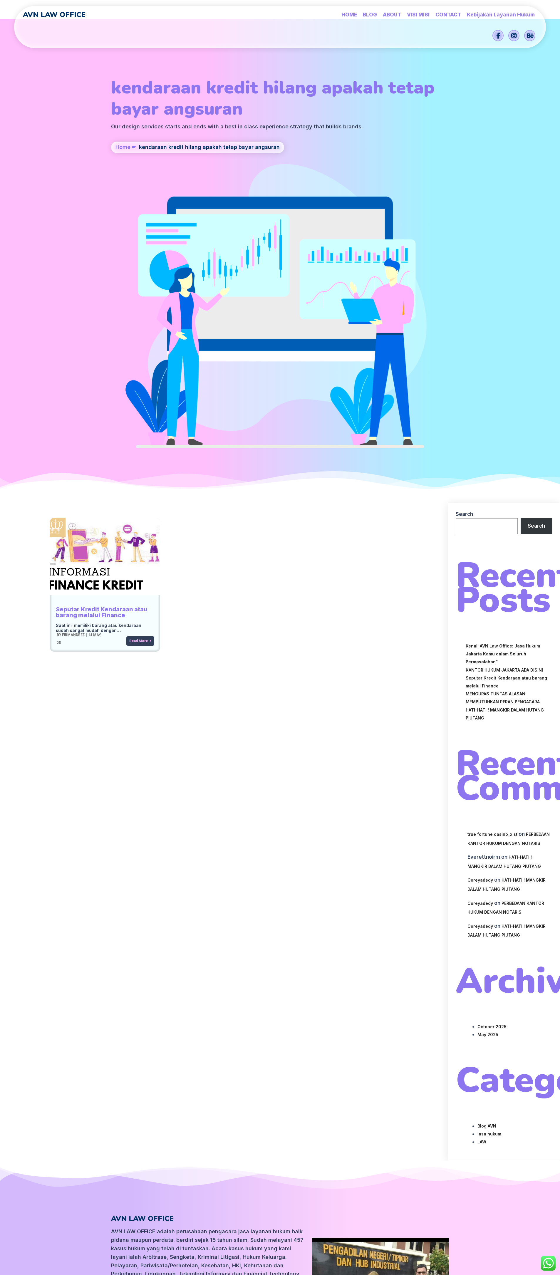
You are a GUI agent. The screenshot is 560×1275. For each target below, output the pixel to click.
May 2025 (487, 778)
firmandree (72, 379)
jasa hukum (489, 877)
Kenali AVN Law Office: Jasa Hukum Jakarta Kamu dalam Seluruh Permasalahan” (503, 397)
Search (464, 258)
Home (122, 182)
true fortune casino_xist (492, 578)
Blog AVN (486, 870)
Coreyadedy (480, 624)
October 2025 (492, 770)
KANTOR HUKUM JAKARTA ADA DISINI (504, 414)
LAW (481, 885)
